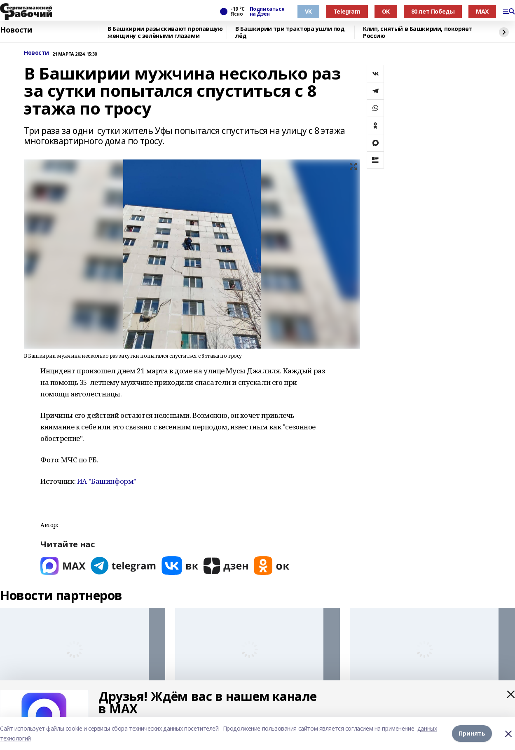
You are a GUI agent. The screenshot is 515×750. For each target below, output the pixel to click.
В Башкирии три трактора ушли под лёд (290, 32)
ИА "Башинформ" (106, 481)
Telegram (346, 11)
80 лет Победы (433, 11)
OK (386, 11)
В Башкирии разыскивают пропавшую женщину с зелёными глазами (165, 32)
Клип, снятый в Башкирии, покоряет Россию (417, 32)
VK (308, 11)
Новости (16, 30)
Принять (472, 733)
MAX (482, 11)
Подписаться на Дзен (267, 11)
